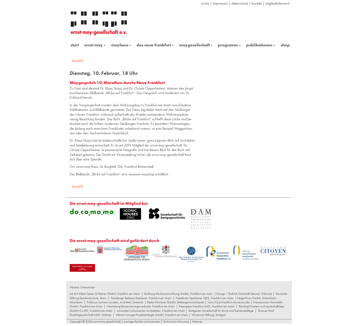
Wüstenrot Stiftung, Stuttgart (208, 315)
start (75, 45)
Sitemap (196, 321)
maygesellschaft (196, 45)
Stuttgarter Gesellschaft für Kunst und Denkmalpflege (221, 311)
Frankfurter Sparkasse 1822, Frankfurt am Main (205, 298)
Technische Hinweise (176, 321)
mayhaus (121, 45)
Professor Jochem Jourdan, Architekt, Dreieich (115, 302)
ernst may (95, 45)
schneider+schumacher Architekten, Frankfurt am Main (151, 311)
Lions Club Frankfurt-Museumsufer (229, 302)
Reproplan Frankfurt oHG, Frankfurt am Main (207, 306)
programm (229, 45)
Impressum (220, 3)
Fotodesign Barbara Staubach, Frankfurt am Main (141, 298)
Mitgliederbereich (277, 3)
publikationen (260, 45)
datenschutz (239, 3)
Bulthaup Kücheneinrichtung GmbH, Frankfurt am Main (178, 294)
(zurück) (77, 60)
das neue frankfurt (155, 45)
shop (285, 45)
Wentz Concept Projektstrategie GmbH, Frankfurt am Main (152, 315)
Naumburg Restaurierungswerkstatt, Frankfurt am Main (141, 306)
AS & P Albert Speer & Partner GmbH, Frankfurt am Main (105, 294)
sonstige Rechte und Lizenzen (142, 321)
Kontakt (257, 3)
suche (205, 3)
